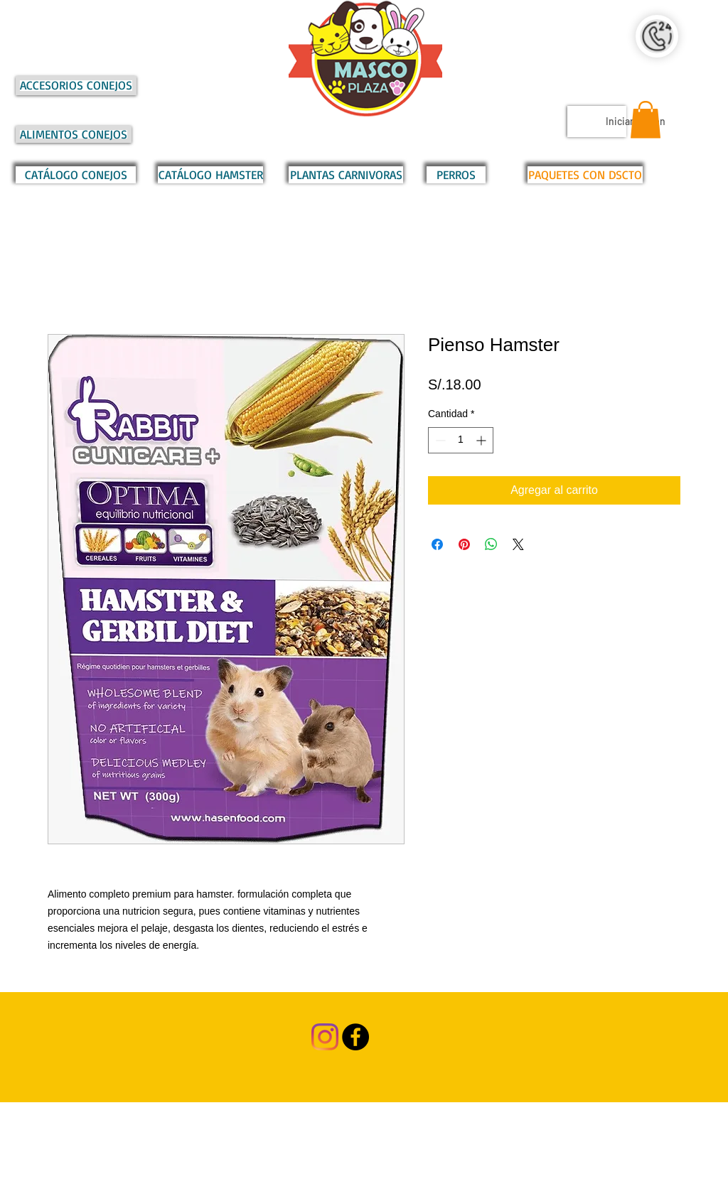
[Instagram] (324, 1036)
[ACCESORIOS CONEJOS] (76, 85)
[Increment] (482, 440)
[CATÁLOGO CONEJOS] (76, 174)
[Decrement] (439, 440)
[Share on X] (518, 544)
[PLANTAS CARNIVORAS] (346, 174)
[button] (645, 120)
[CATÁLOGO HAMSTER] (210, 174)
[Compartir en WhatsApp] (491, 544)
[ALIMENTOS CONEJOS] (74, 134)
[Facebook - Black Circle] (355, 1036)
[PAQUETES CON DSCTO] (585, 174)
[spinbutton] (460, 440)
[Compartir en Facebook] (437, 544)
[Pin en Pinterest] (464, 544)
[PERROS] (456, 174)
